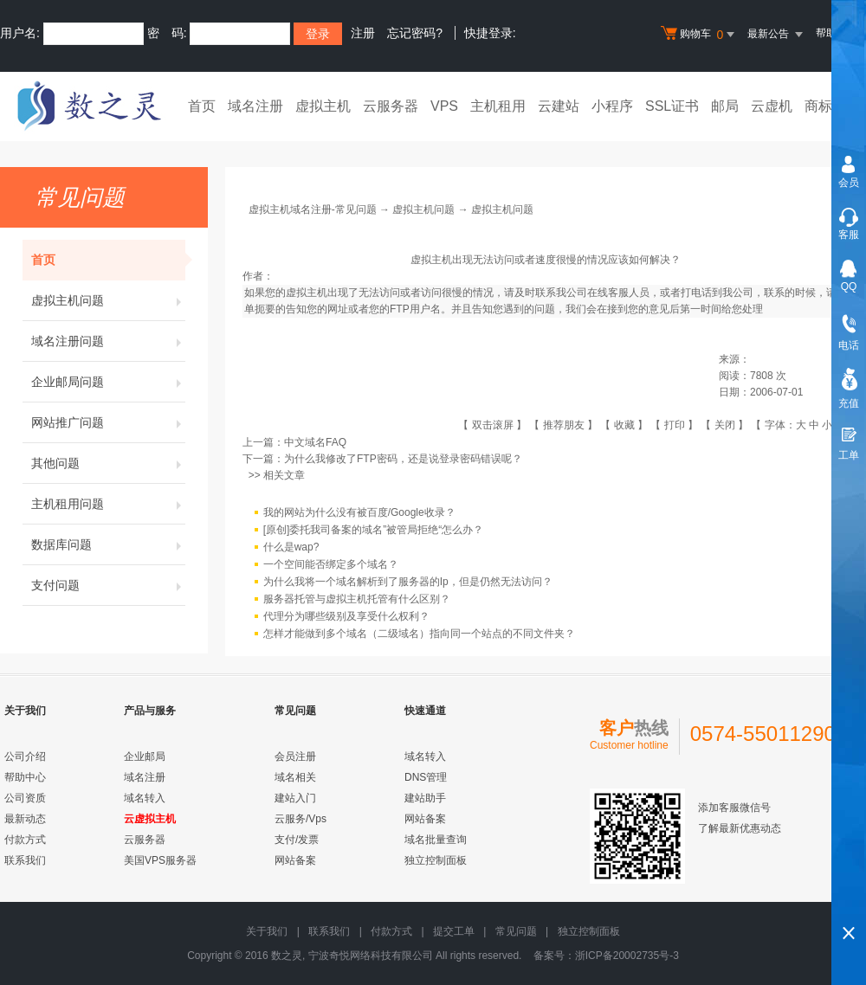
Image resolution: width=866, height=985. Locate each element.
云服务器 (390, 106)
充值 (848, 403)
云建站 (558, 106)
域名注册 (255, 106)
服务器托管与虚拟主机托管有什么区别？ (356, 600)
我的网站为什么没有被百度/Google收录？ (359, 513)
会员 (848, 183)
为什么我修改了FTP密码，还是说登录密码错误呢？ (403, 459)
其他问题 (108, 463)
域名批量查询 (435, 840)
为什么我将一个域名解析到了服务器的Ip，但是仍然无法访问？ (408, 582)
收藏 (624, 425)
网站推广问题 (108, 422)
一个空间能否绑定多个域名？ (330, 565)
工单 (848, 455)
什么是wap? (291, 548)
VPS (444, 106)
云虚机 (771, 106)
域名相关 (295, 777)
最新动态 (25, 819)
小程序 (612, 106)
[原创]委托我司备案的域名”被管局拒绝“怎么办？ (373, 531)
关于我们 (267, 931)
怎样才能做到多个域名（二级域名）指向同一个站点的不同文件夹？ (419, 634)
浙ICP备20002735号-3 (627, 956)
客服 (848, 235)
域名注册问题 (108, 341)
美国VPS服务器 (160, 860)
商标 (818, 106)
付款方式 (25, 840)
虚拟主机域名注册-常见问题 (313, 209)
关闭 (724, 425)
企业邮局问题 (108, 382)
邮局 (725, 106)
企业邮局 (144, 756)
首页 (202, 106)
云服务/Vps (300, 819)
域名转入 (144, 798)
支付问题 (108, 585)
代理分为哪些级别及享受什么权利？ (346, 617)
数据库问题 (108, 544)
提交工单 (454, 931)
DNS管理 (425, 777)
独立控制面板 (435, 860)
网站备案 (295, 860)
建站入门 (295, 798)
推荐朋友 (564, 425)
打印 (674, 425)
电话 (848, 345)
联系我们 (25, 860)
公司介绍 (25, 756)
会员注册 (295, 756)
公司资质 (25, 798)
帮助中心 (25, 777)
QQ (849, 286)
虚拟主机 (323, 106)
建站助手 (425, 798)
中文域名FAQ (315, 442)
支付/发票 (297, 840)
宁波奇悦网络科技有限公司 (370, 956)
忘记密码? (415, 33)
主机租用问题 (108, 504)
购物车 (700, 34)
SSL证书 (672, 106)
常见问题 (516, 931)
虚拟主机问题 (108, 300)
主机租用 (498, 106)
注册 (363, 33)
